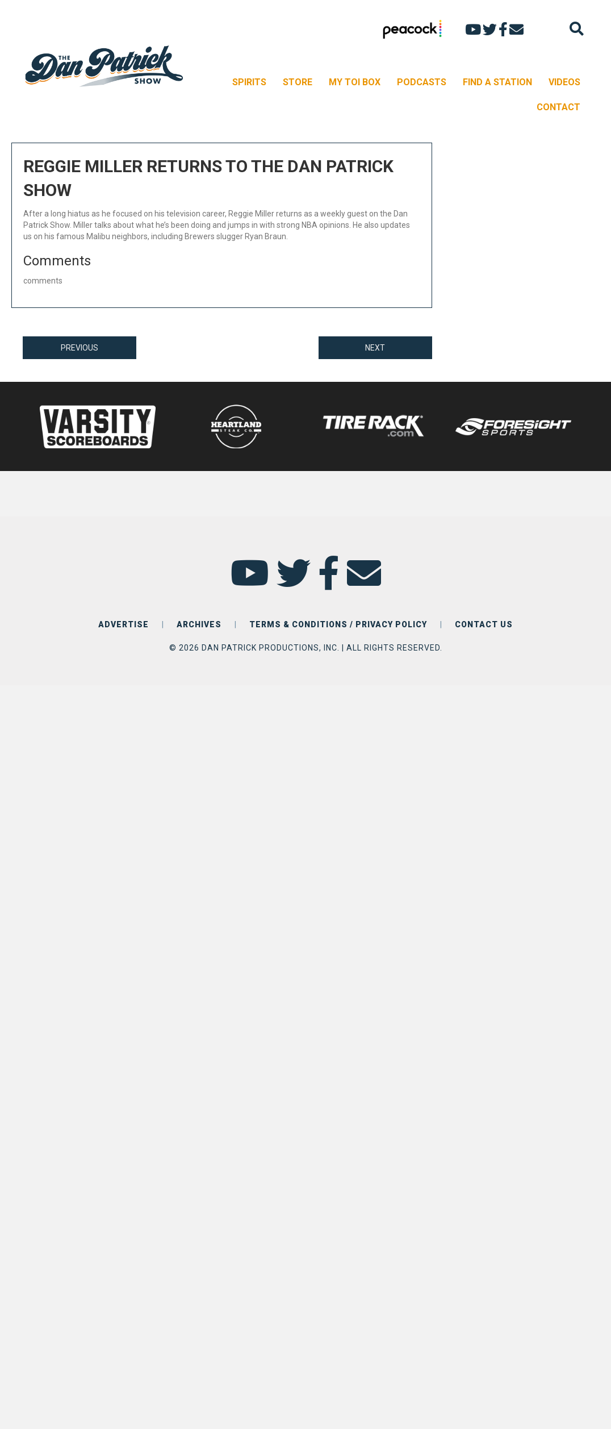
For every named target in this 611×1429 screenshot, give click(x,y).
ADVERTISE (123, 624)
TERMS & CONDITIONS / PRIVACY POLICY (338, 624)
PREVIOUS (79, 347)
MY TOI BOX (354, 82)
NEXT (375, 347)
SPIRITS (249, 82)
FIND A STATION (497, 82)
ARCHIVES (199, 624)
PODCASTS (421, 82)
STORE (297, 82)
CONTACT (558, 107)
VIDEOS (564, 82)
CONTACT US (484, 624)
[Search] (576, 28)
